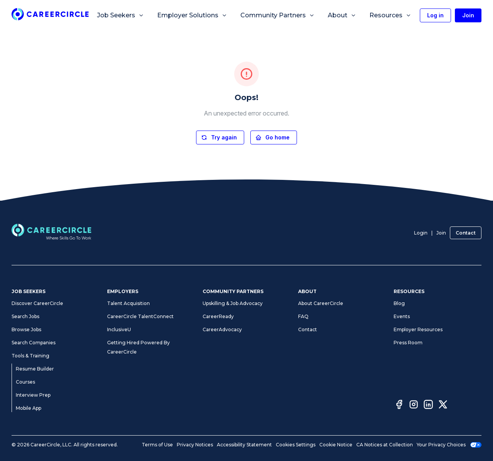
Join (441, 233)
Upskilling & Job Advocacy (233, 303)
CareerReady (218, 316)
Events (402, 316)
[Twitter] (443, 405)
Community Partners (277, 15)
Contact (466, 233)
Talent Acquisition (128, 303)
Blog (399, 303)
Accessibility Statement (244, 445)
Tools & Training (30, 356)
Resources (390, 15)
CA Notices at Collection (384, 445)
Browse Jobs (26, 329)
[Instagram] (413, 405)
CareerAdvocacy (222, 329)
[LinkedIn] (428, 405)
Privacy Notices (195, 445)
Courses (25, 382)
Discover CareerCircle (37, 303)
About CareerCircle (320, 303)
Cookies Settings (295, 445)
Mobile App (28, 408)
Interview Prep (33, 395)
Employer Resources (418, 329)
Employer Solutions (192, 15)
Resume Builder (35, 369)
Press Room (408, 342)
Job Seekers (120, 15)
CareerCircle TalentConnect (140, 316)
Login (421, 233)
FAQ (303, 316)
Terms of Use (157, 445)
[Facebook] (399, 405)
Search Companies (33, 342)
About (342, 15)
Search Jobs (25, 316)
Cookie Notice (335, 445)
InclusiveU (119, 329)
